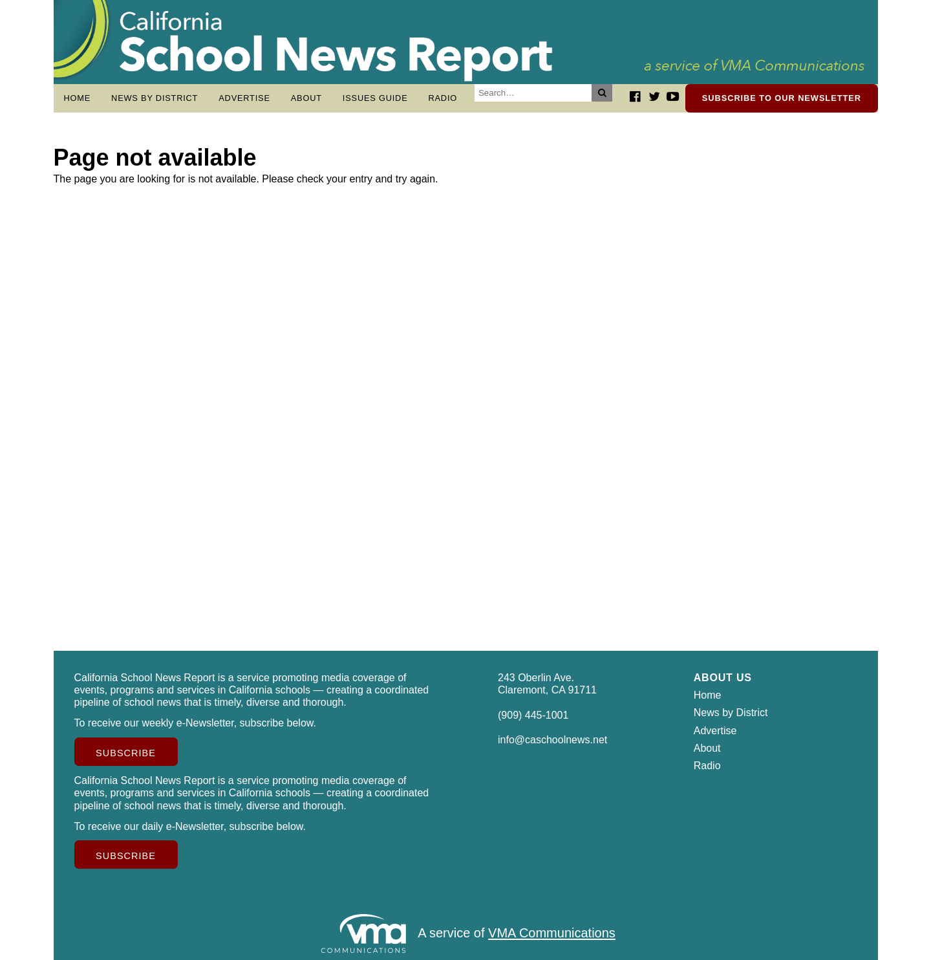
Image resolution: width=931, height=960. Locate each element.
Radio (442, 98)
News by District (154, 98)
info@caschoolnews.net (552, 739)
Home (77, 98)
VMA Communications (551, 933)
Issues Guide (375, 98)
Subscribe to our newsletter (781, 98)
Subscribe (126, 753)
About (306, 98)
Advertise (244, 98)
